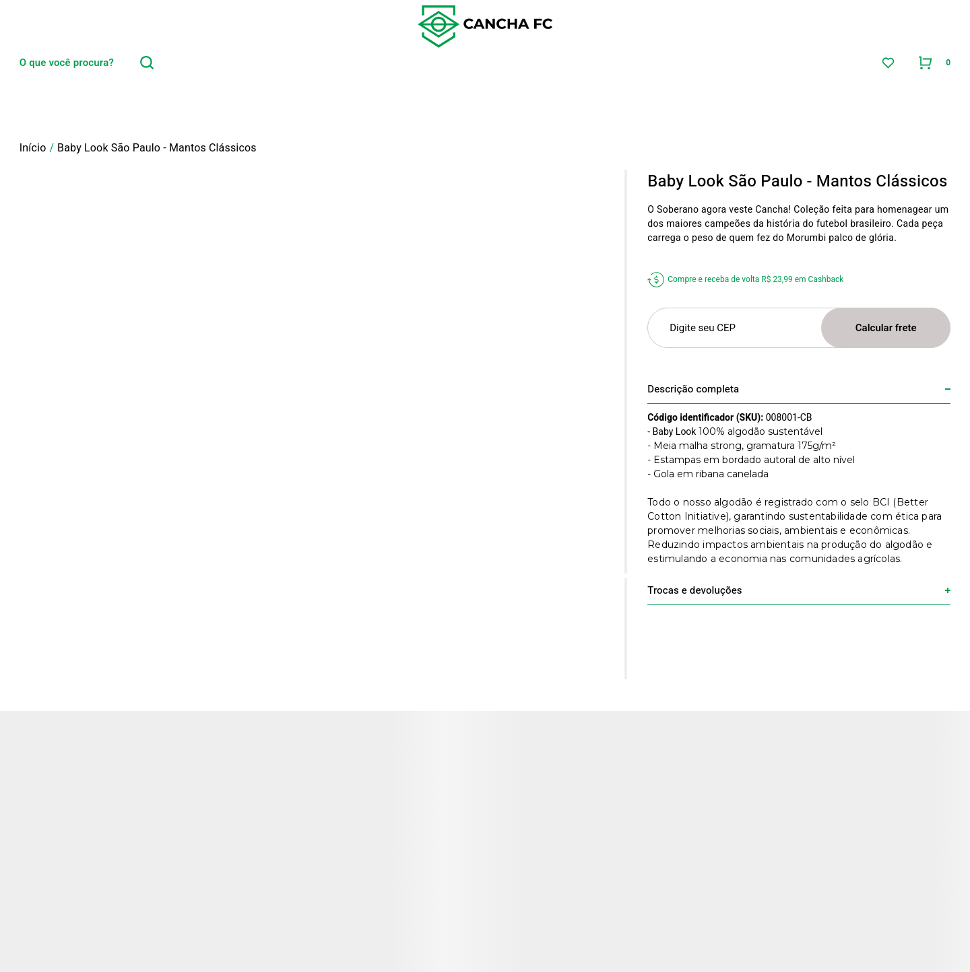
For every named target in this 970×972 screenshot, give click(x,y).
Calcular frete (886, 327)
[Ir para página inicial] (33, 148)
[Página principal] (485, 27)
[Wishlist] (888, 63)
